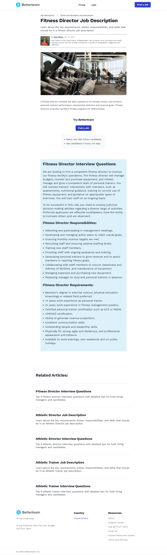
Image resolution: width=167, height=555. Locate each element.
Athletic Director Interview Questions (64, 438)
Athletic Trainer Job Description (60, 462)
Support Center (116, 522)
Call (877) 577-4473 (118, 527)
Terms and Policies (117, 539)
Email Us (112, 531)
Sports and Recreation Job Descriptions (77, 15)
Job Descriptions (47, 15)
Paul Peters (58, 37)
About (111, 518)
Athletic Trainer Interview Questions (63, 486)
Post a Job (142, 4)
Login (93, 5)
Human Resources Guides (121, 535)
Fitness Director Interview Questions (63, 391)
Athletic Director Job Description (61, 415)
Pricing (82, 5)
